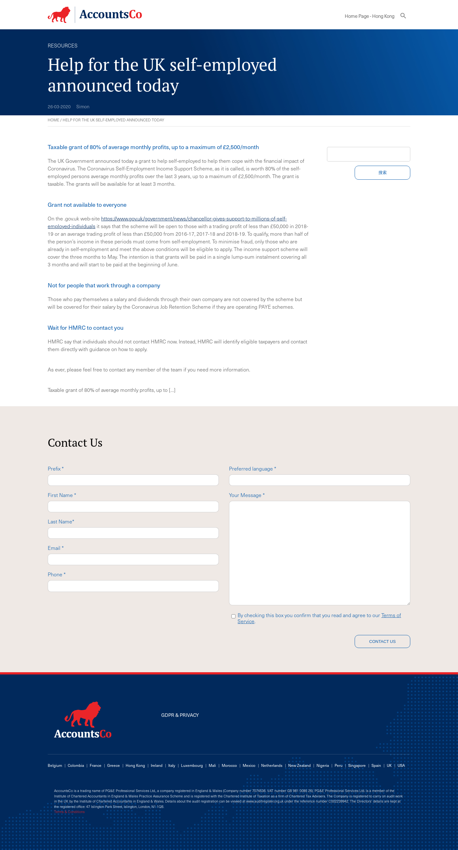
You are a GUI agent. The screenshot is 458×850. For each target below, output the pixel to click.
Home (53, 120)
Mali (212, 765)
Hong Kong (135, 765)
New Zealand (299, 765)
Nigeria (322, 765)
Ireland (157, 765)
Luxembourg (192, 765)
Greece (113, 765)
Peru (339, 765)
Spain (376, 765)
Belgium (55, 765)
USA (401, 765)
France (95, 765)
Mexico (249, 765)
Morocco (229, 765)
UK (389, 765)
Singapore (357, 765)
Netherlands (271, 765)
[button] (403, 17)
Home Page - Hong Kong (369, 15)
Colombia (76, 765)
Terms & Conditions (69, 811)
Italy (171, 765)
